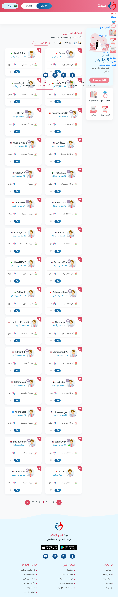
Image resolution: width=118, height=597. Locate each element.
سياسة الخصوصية (66, 583)
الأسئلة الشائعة (67, 574)
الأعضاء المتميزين (44, 83)
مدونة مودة (107, 35)
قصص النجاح (107, 27)
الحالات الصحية (29, 83)
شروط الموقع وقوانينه (107, 65)
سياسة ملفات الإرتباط (65, 588)
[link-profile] (63, 114)
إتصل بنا (113, 61)
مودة (107, 5)
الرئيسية (91, 83)
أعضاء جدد (58, 83)
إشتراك (29, 6)
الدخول (44, 6)
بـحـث (83, 83)
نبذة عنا (113, 58)
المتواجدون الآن (71, 83)
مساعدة (109, 52)
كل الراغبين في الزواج (27, 570)
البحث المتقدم (29, 574)
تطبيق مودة (108, 44)
